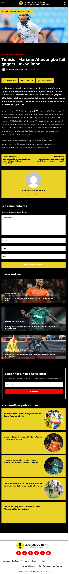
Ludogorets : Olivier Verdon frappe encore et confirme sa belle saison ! (31, 327)
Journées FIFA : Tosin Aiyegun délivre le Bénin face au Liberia (23, 414)
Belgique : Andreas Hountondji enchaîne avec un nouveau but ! (50, 160)
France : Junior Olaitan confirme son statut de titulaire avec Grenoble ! (16, 161)
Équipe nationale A (12, 294)
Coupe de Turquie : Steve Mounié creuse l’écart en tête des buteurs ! (30, 355)
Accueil (5, 11)
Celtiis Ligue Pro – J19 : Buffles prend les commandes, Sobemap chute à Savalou (23, 484)
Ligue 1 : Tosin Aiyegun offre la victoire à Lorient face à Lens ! (30, 299)
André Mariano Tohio (18, 69)
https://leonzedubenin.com (34, 194)
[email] (34, 384)
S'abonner (34, 391)
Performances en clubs (20, 11)
